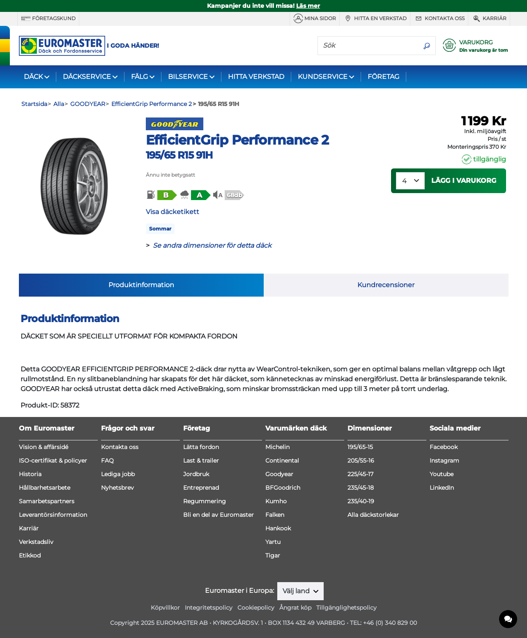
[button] (161, 195)
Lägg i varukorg (463, 180)
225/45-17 (360, 474)
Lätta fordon (201, 447)
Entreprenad (201, 487)
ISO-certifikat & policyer (53, 460)
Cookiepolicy (255, 607)
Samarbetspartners (46, 501)
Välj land (297, 591)
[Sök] (368, 45)
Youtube (441, 474)
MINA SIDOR (314, 18)
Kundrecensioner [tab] (385, 285)
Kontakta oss (439, 18)
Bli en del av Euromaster (218, 514)
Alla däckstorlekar (373, 514)
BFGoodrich (282, 487)
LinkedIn (442, 487)
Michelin (277, 447)
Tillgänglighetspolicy (346, 607)
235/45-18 (360, 487)
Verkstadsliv (36, 542)
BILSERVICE (188, 77)
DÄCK (33, 77)
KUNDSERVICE (322, 77)
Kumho (276, 501)
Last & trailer (201, 460)
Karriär (489, 18)
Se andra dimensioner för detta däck (212, 245)
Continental (282, 460)
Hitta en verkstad (375, 18)
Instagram (444, 460)
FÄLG (139, 77)
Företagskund (48, 18)
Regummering (204, 501)
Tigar (272, 555)
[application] (508, 619)
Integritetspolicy (208, 607)
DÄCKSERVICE (87, 77)
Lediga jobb (118, 474)
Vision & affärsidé (43, 447)
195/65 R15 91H (179, 155)
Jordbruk (196, 474)
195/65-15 (360, 447)
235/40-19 (360, 501)
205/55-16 (360, 460)
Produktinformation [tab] (141, 285)
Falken (274, 514)
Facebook (444, 447)
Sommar (160, 229)
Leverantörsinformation (53, 514)
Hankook (278, 528)
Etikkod (30, 555)
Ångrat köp (295, 607)
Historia (30, 474)
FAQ (107, 460)
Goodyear (279, 474)
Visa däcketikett (172, 212)
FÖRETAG (383, 77)
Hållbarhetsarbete (44, 487)
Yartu (273, 542)
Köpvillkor (165, 607)
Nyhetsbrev (117, 487)
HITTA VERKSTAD (256, 77)
